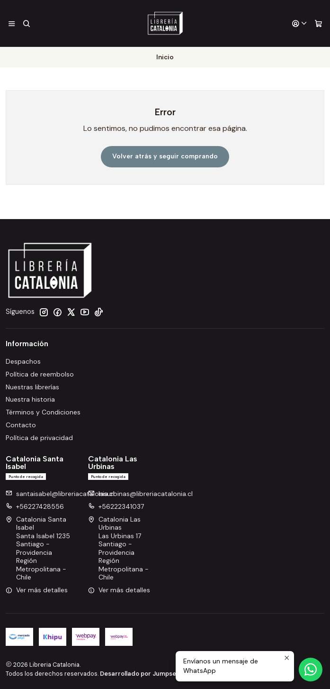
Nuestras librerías (32, 386)
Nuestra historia (30, 399)
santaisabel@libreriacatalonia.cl (60, 493)
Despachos (23, 361)
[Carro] (318, 23)
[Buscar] (26, 23)
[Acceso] (299, 23)
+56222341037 (116, 506)
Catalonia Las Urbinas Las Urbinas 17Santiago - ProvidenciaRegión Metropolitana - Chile (118, 547)
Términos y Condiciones (43, 412)
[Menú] (12, 23)
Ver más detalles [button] (37, 589)
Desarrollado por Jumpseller (143, 673)
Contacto (21, 425)
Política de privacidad (39, 437)
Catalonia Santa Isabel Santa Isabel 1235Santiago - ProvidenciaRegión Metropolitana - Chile (38, 547)
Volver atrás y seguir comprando (165, 156)
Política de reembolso (40, 373)
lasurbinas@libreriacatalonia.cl (140, 493)
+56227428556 (35, 506)
